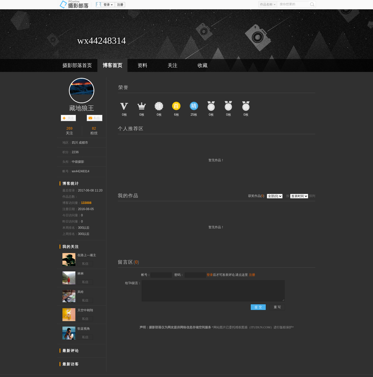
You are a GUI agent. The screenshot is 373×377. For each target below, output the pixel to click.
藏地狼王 (81, 108)
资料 (142, 65)
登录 (107, 4)
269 (70, 128)
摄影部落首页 (77, 65)
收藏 (202, 65)
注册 (120, 4)
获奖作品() (256, 196)
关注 (172, 65)
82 (94, 128)
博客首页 (112, 65)
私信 (97, 118)
